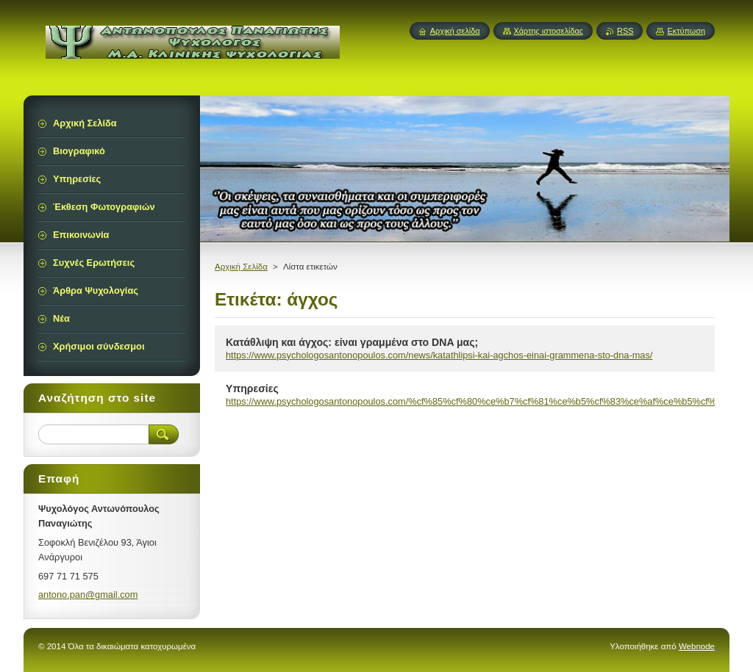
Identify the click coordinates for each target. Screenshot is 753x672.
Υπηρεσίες (252, 388)
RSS (625, 30)
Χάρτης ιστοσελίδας (549, 30)
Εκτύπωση (686, 30)
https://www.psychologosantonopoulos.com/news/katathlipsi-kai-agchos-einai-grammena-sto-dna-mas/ (439, 355)
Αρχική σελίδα (455, 30)
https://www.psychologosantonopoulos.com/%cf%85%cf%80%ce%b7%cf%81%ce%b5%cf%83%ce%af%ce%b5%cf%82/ (477, 401)
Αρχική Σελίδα (241, 266)
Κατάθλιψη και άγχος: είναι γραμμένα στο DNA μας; (352, 342)
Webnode (697, 646)
